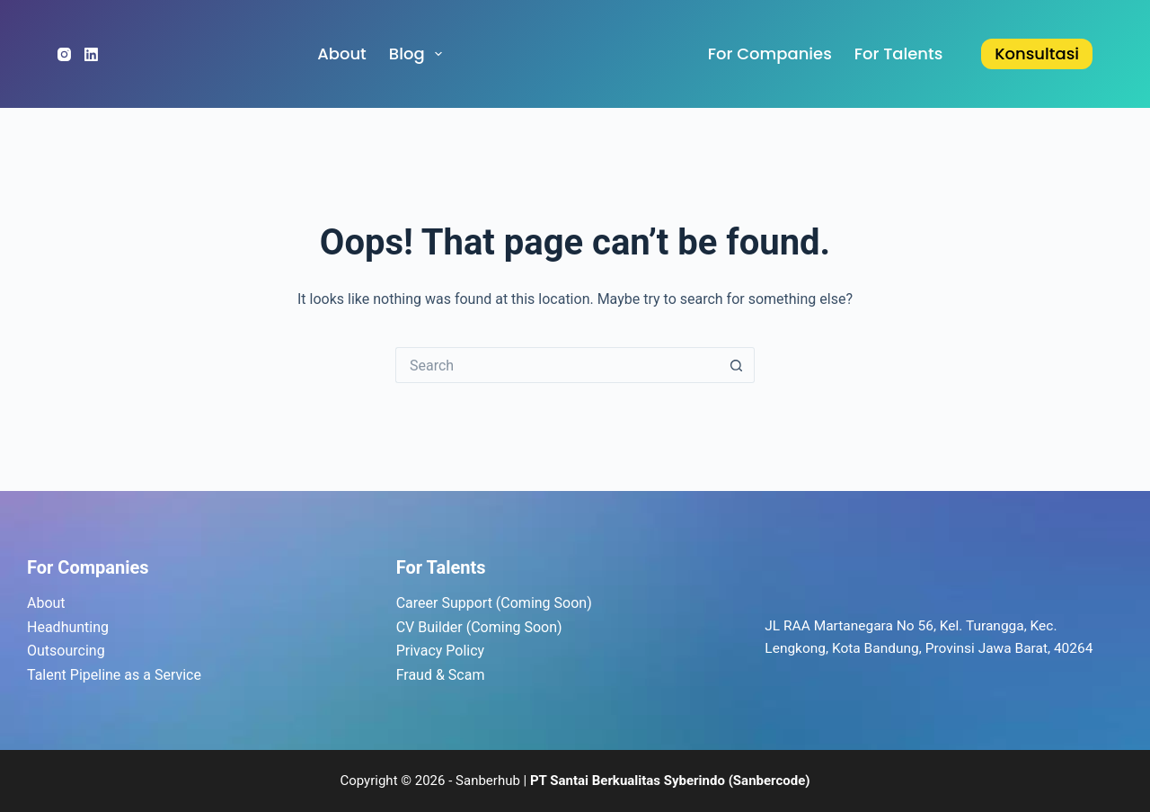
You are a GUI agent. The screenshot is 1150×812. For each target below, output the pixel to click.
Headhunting (68, 627)
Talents (456, 567)
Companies (103, 567)
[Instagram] (64, 54)
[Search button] (737, 365)
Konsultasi (1037, 53)
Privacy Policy (440, 650)
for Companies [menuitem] (770, 53)
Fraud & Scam (440, 674)
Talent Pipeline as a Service (114, 674)
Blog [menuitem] (419, 53)
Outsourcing (66, 650)
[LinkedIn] (91, 54)
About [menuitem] (342, 53)
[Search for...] (557, 365)
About (46, 602)
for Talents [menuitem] (898, 53)
